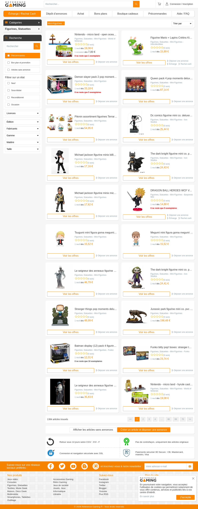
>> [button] (190, 419)
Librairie (57, 494)
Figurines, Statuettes (17, 485)
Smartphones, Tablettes (18, 497)
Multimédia (12, 494)
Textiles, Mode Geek (17, 488)
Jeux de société (60, 485)
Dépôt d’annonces (56, 13)
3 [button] (149, 419)
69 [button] (176, 419)
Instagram (104, 482)
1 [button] (137, 419)
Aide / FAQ (183, 13)
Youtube (103, 491)
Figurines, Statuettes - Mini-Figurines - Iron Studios (169, 121)
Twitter (102, 485)
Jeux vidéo (12, 479)
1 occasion (79, 52)
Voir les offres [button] (71, 62)
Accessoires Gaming (63, 479)
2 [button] (143, 419)
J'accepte (185, 497)
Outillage (11, 500)
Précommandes (157, 13)
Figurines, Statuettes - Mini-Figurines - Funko (94, 350)
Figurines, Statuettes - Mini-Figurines (90, 81)
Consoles (12, 482)
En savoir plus (147, 496)
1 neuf (77, 48)
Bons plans (100, 13)
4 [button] (155, 419)
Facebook (104, 479)
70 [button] (183, 419)
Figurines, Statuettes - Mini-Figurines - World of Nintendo (95, 40)
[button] (22, 22)
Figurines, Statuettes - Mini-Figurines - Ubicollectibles (167, 43)
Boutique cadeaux (127, 13)
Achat (80, 13)
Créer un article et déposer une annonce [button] (144, 429)
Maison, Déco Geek (17, 491)
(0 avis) (91, 45)
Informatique (59, 491)
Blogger (103, 488)
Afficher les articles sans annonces (93, 429)
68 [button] (169, 419)
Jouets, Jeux (59, 488)
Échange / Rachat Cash (22, 13)
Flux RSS (103, 494)
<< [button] (130, 419)
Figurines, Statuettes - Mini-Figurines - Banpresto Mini (172, 196)
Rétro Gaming (60, 482)
